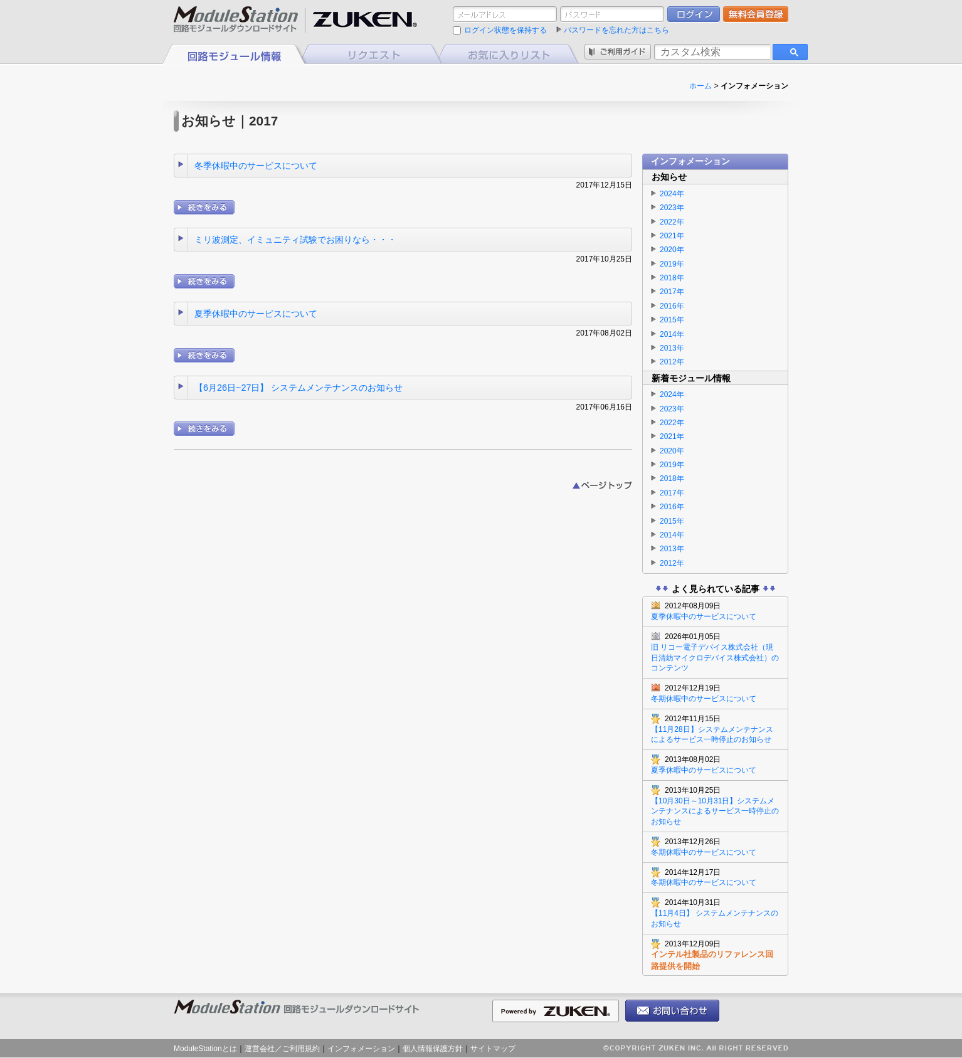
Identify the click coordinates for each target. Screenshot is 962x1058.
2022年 (672, 222)
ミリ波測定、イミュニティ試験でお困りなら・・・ (295, 240)
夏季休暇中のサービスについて (255, 314)
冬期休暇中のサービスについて (715, 693)
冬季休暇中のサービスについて (255, 166)
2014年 (672, 334)
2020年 (672, 249)
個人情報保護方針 (433, 1048)
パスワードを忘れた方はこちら (616, 30)
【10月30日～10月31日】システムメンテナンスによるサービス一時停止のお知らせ (715, 805)
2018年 (672, 277)
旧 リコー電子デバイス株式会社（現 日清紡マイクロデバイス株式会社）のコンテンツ (715, 652)
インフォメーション (361, 1048)
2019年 (672, 264)
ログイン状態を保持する (505, 30)
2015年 (672, 319)
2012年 (672, 361)
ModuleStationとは (205, 1048)
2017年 (672, 291)
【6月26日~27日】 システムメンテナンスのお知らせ (298, 388)
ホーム (700, 86)
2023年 (672, 207)
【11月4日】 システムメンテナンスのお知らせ (715, 912)
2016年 (672, 306)
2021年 (672, 235)
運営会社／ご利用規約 (282, 1048)
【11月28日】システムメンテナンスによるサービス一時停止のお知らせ (715, 729)
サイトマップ (492, 1048)
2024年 (672, 193)
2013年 (672, 348)
